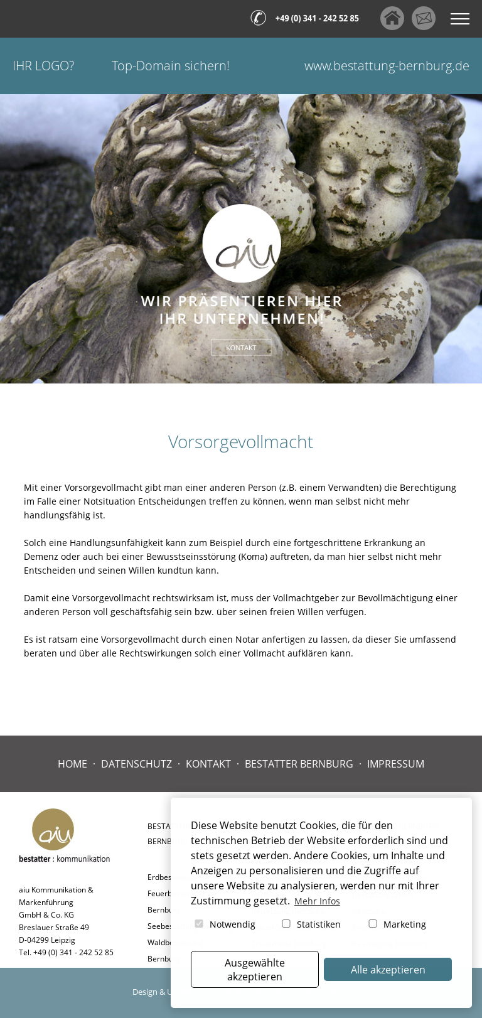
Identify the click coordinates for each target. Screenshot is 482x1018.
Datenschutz (136, 764)
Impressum (395, 764)
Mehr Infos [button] (317, 901)
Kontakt (208, 764)
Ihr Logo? (43, 65)
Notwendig (224, 924)
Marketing (396, 924)
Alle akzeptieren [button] (388, 970)
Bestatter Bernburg (299, 764)
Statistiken (310, 924)
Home (72, 764)
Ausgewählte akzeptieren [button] (255, 969)
